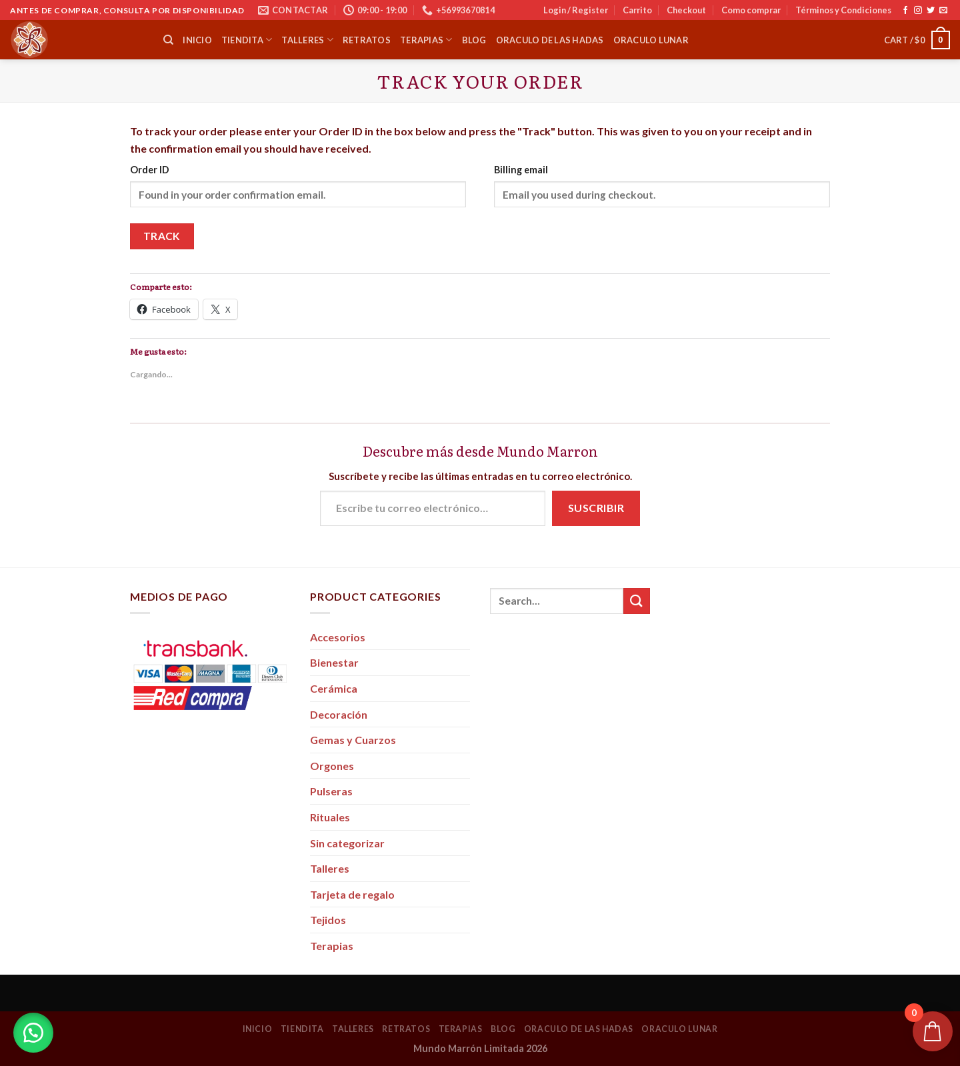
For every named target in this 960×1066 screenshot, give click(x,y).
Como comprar (751, 10)
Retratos (367, 40)
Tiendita (247, 39)
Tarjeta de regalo (352, 894)
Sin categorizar (347, 843)
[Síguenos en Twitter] (931, 10)
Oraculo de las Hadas (550, 40)
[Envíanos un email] (943, 10)
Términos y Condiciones (843, 10)
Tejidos (328, 919)
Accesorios (337, 637)
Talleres (307, 39)
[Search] (168, 40)
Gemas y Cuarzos (353, 739)
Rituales (330, 817)
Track (162, 236)
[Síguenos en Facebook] (905, 10)
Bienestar (334, 662)
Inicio (197, 40)
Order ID (149, 169)
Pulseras (331, 791)
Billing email (521, 169)
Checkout (686, 10)
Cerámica (333, 688)
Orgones (332, 765)
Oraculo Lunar (651, 40)
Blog (474, 40)
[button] (33, 1033)
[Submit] (636, 601)
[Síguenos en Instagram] (918, 10)
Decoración (338, 714)
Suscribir (596, 507)
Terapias (426, 39)
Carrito (637, 10)
